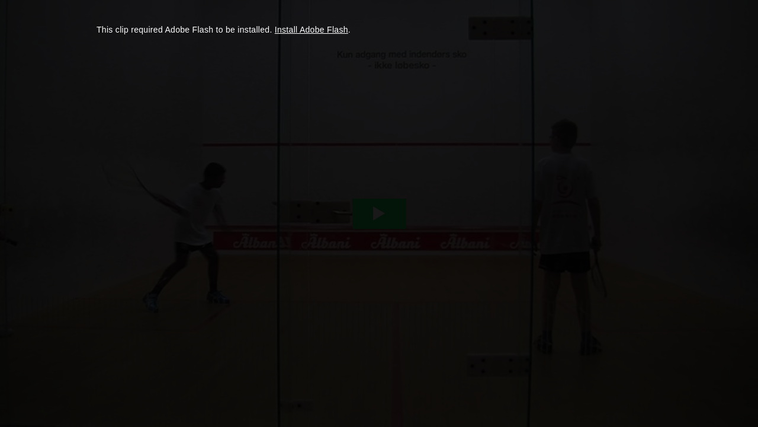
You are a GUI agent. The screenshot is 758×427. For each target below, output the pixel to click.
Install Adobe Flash (311, 29)
